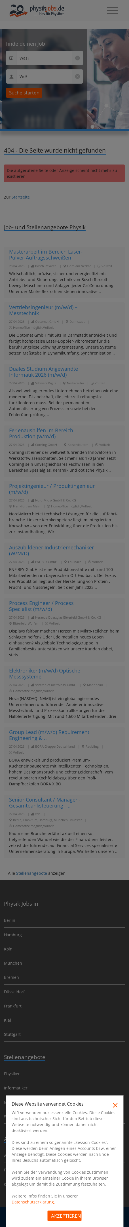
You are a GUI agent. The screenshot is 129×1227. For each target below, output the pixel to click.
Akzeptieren (66, 1216)
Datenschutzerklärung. (33, 1202)
